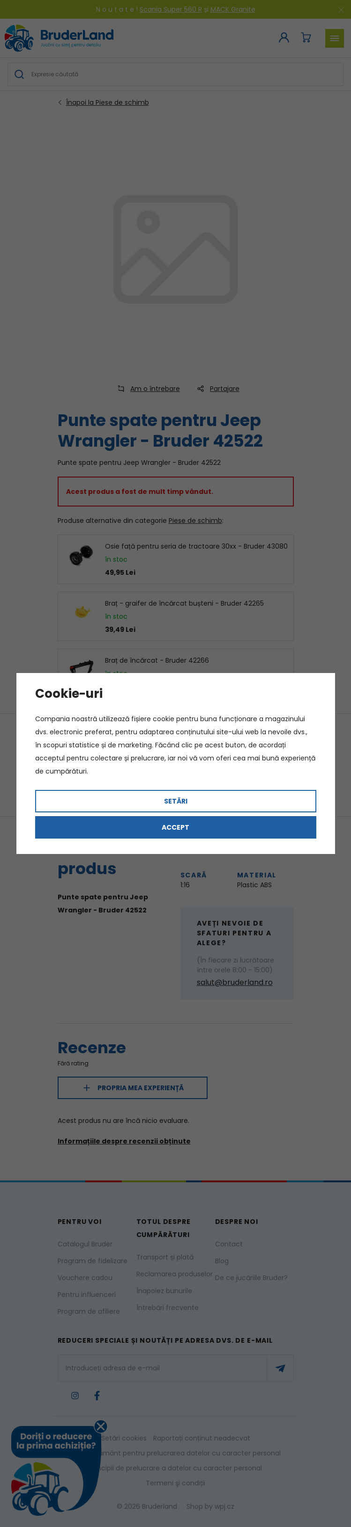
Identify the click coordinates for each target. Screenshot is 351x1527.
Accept (175, 827)
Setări (175, 801)
